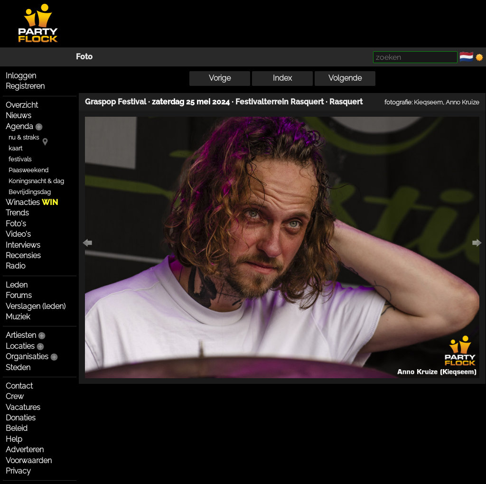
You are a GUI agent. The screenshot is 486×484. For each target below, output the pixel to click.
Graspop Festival (115, 101)
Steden (18, 367)
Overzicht (22, 105)
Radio (15, 265)
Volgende (345, 78)
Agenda (19, 126)
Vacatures (23, 407)
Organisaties (27, 356)
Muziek (18, 316)
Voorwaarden (29, 460)
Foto (84, 56)
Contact (19, 386)
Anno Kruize (462, 102)
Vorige (220, 78)
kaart (15, 148)
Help (14, 439)
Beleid (17, 428)
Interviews (23, 245)
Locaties (20, 346)
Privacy (18, 470)
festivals (20, 159)
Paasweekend (28, 170)
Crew (15, 396)
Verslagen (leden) (35, 306)
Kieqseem (428, 102)
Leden (17, 284)
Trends (17, 212)
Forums (19, 295)
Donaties (21, 417)
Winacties (32, 202)
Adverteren (25, 449)
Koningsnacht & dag (36, 181)
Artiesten (21, 335)
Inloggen (21, 75)
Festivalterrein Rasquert (279, 101)
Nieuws (18, 115)
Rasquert (346, 101)
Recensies (23, 255)
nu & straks (24, 137)
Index (282, 78)
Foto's (16, 223)
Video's (18, 234)
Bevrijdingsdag (30, 191)
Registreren (25, 86)
